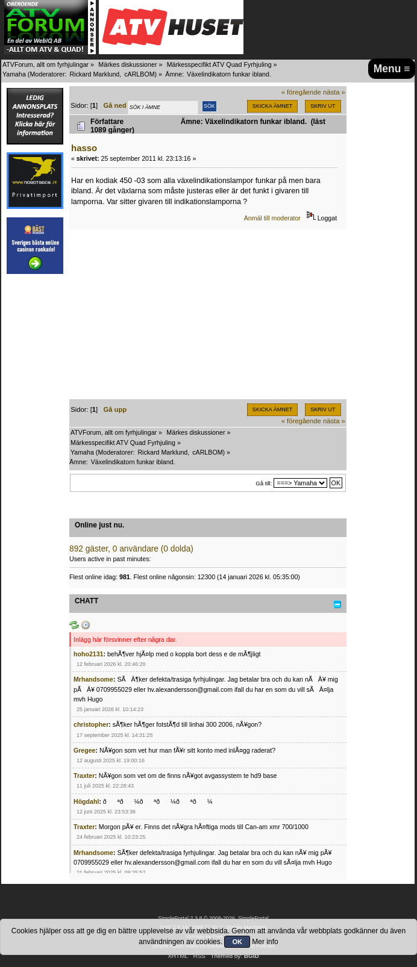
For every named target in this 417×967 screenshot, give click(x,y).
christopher (91, 724)
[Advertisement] (207, 315)
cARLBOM (139, 74)
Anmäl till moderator (272, 218)
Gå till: (264, 483)
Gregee (85, 750)
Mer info (265, 941)
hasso (84, 148)
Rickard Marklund (94, 74)
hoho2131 (88, 654)
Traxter (84, 775)
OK (237, 941)
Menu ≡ (392, 69)
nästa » (334, 92)
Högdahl (86, 801)
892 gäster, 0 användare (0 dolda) (131, 548)
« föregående (301, 92)
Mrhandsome (93, 679)
